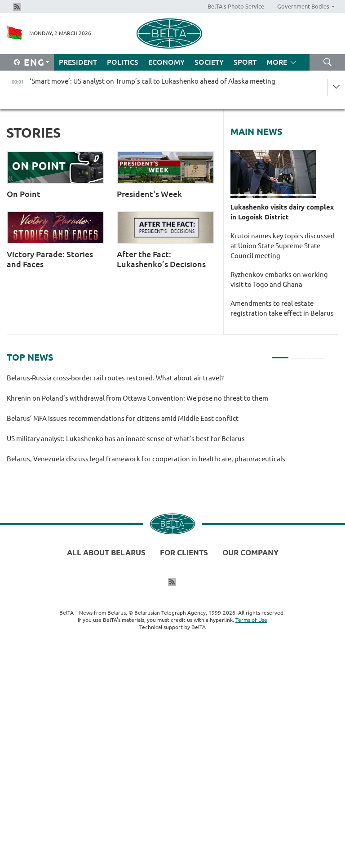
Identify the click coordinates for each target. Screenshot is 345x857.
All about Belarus (106, 552)
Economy (166, 62)
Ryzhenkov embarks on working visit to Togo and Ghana (279, 279)
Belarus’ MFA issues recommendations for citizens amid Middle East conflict (123, 418)
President (78, 62)
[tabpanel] (166, 422)
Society (209, 62)
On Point (55, 174)
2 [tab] (298, 353)
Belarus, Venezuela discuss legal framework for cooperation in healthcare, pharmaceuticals (147, 459)
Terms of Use (251, 620)
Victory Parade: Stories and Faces (55, 239)
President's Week (165, 174)
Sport (245, 62)
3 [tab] (316, 353)
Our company (250, 552)
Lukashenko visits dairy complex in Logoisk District (282, 212)
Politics (122, 62)
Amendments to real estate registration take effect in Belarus (283, 308)
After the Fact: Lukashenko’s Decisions (165, 239)
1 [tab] (280, 353)
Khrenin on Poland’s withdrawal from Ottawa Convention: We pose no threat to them (139, 398)
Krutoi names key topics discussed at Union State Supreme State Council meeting (282, 245)
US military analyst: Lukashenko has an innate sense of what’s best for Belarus (127, 438)
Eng (34, 62)
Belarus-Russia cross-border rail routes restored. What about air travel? (115, 378)
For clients (184, 552)
